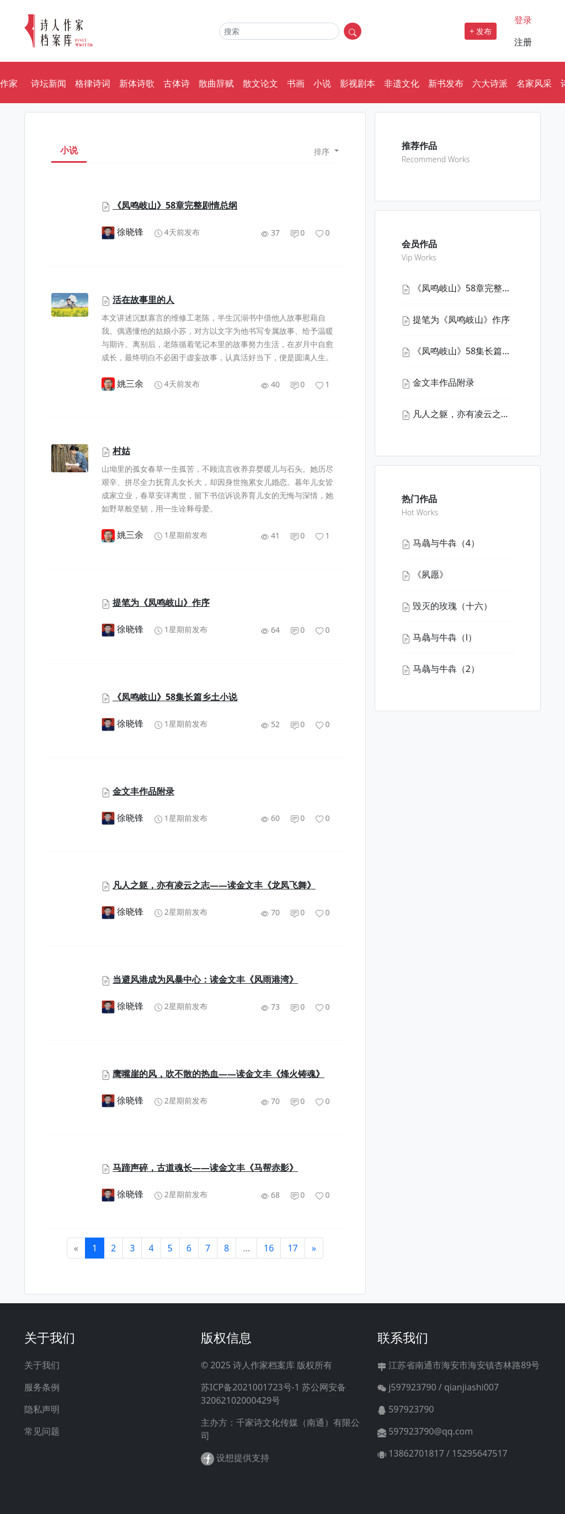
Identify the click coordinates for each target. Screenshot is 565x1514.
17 (292, 1248)
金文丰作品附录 (143, 791)
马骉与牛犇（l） (445, 637)
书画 (296, 83)
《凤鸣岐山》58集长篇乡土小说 (175, 697)
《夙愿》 (430, 574)
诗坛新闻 (48, 83)
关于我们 (42, 1365)
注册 (523, 42)
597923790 (405, 1409)
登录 (523, 20)
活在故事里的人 (143, 300)
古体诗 (176, 83)
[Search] (279, 31)
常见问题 (42, 1431)
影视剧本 (357, 83)
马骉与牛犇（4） (446, 543)
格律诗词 (92, 83)
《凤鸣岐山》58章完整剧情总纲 (175, 205)
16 (269, 1248)
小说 (322, 83)
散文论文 (260, 83)
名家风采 (534, 83)
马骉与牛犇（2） (446, 669)
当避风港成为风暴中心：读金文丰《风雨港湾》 (205, 979)
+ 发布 (481, 31)
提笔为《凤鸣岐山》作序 (161, 602)
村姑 (121, 451)
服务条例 (42, 1387)
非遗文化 (401, 83)
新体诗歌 (136, 83)
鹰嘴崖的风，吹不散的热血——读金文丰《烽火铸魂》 (218, 1074)
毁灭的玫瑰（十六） (452, 606)
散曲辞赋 (216, 83)
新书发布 (445, 83)
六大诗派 (490, 83)
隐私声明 (42, 1409)
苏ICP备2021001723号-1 (250, 1387)
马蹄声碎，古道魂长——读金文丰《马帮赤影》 (205, 1167)
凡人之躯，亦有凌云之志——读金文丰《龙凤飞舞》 (214, 885)
